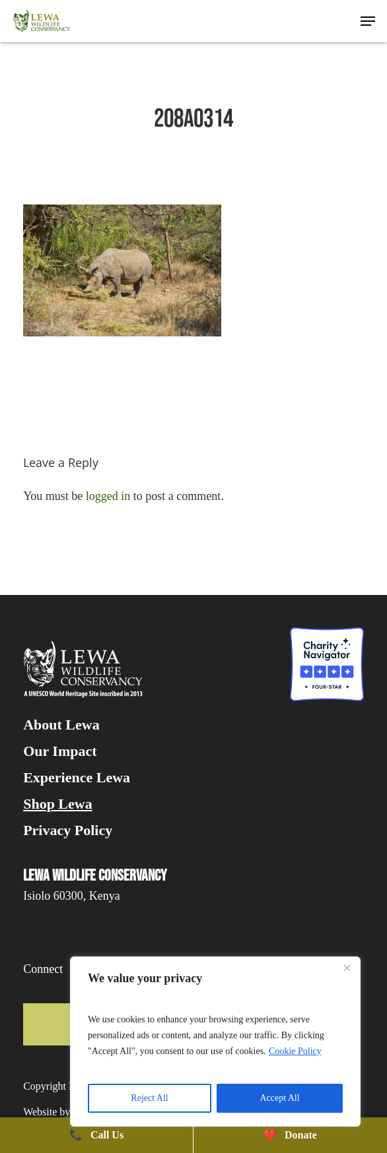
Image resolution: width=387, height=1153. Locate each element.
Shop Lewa (57, 804)
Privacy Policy (67, 830)
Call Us (96, 1134)
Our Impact (59, 751)
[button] (368, 21)
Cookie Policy (295, 1051)
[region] (215, 1041)
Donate (290, 1134)
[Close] (347, 968)
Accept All (279, 1098)
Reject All (149, 1098)
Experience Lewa (76, 777)
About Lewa (61, 725)
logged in (108, 496)
